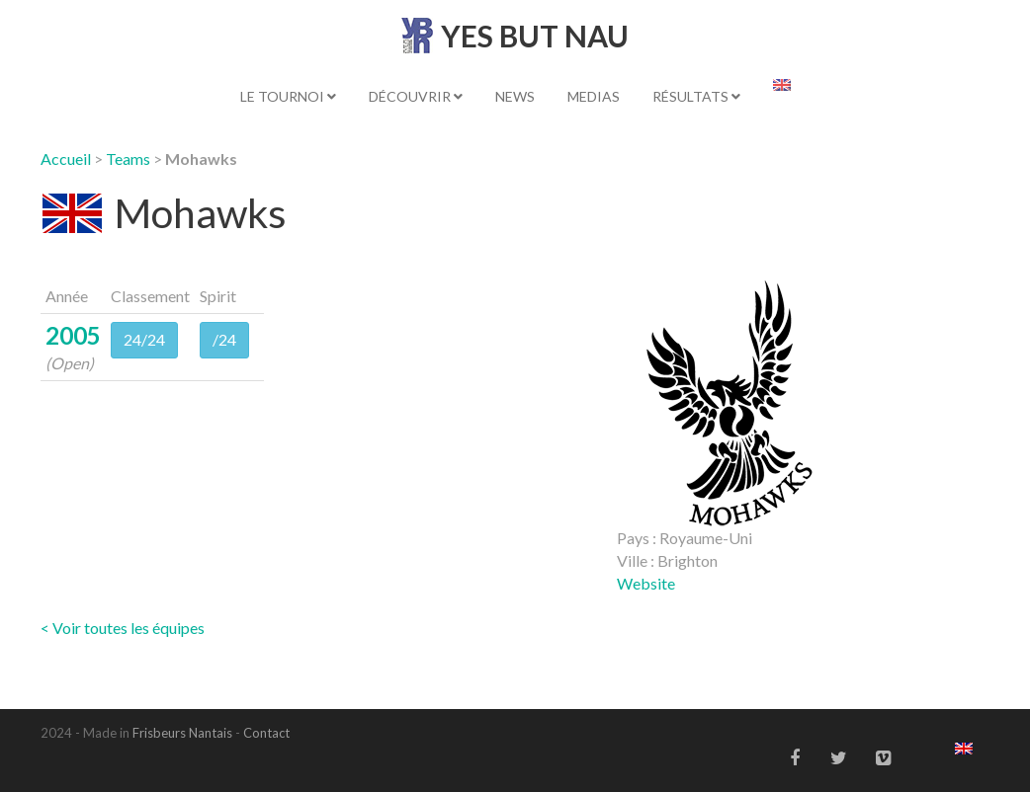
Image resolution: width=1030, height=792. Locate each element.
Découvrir (416, 96)
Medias (593, 96)
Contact (266, 733)
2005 (73, 335)
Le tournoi (288, 96)
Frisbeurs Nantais (182, 733)
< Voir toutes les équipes (123, 627)
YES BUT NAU (535, 35)
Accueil (66, 158)
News (515, 96)
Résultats (696, 96)
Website (646, 583)
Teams (128, 158)
